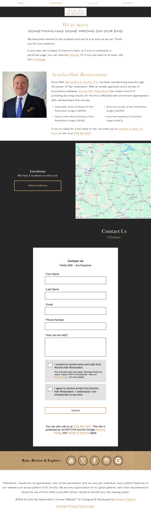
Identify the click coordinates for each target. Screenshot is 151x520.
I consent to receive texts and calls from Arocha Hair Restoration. (78, 370)
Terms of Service (78, 432)
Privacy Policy (61, 377)
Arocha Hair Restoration (94, 91)
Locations (55, 3)
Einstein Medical (125, 499)
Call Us (92, 3)
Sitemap (61, 506)
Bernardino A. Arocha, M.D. (82, 82)
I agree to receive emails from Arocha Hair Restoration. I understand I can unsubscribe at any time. (76, 391)
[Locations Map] (113, 180)
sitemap (74, 55)
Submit (75, 410)
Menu (21, 3)
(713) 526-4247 (82, 133)
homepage (38, 59)
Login (91, 506)
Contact (127, 3)
